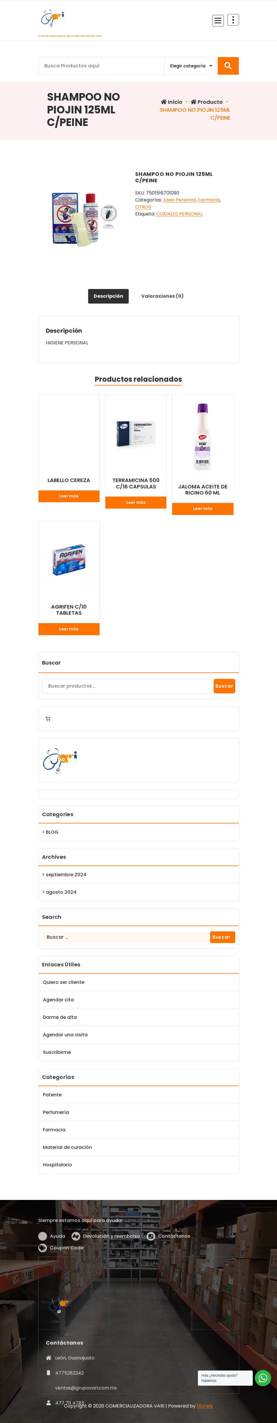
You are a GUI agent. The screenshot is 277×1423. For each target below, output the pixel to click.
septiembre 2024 (66, 874)
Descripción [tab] (108, 296)
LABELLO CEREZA (69, 480)
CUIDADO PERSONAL (179, 214)
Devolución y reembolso (111, 1263)
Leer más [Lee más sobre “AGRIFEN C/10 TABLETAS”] (69, 629)
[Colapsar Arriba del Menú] (233, 20)
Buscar (51, 662)
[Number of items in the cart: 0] (48, 719)
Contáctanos (174, 1263)
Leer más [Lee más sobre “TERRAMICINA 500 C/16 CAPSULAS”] (136, 502)
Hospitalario (57, 1164)
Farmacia (209, 200)
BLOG (52, 832)
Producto (207, 102)
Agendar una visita (65, 1034)
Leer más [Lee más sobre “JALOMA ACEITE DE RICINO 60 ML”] (202, 508)
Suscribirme (57, 1052)
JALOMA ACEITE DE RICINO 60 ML (203, 489)
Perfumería (56, 1112)
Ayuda (57, 1263)
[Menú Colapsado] (218, 21)
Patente (52, 1094)
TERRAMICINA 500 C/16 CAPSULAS (136, 483)
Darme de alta (60, 1017)
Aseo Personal (179, 200)
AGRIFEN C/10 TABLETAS (69, 610)
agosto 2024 (61, 892)
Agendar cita (58, 999)
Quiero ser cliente (63, 982)
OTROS (143, 207)
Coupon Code (66, 1275)
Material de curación (67, 1147)
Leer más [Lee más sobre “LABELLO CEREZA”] (69, 496)
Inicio (171, 102)
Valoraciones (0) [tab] (162, 296)
